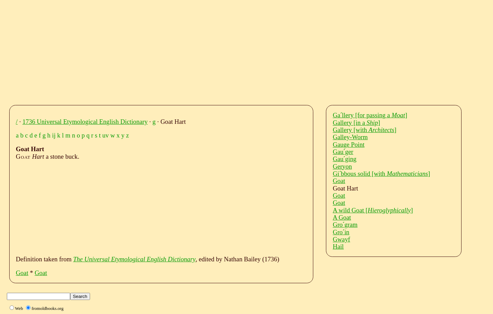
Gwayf (341, 239)
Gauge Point (349, 144)
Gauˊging (344, 158)
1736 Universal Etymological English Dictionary (85, 121)
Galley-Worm (350, 137)
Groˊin (341, 232)
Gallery (356, 122)
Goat (22, 272)
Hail (338, 246)
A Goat (342, 217)
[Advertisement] (220, 51)
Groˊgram (345, 224)
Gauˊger (343, 151)
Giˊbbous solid (381, 173)
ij (53, 135)
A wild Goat (373, 210)
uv (105, 135)
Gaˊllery (370, 115)
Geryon (342, 166)
